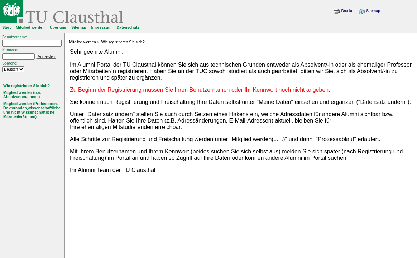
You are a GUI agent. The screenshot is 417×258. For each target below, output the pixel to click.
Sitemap (373, 11)
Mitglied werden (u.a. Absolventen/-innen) (22, 94)
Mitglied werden (82, 42)
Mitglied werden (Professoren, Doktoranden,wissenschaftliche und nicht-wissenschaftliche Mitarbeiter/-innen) (32, 110)
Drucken (348, 11)
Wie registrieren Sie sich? (26, 85)
